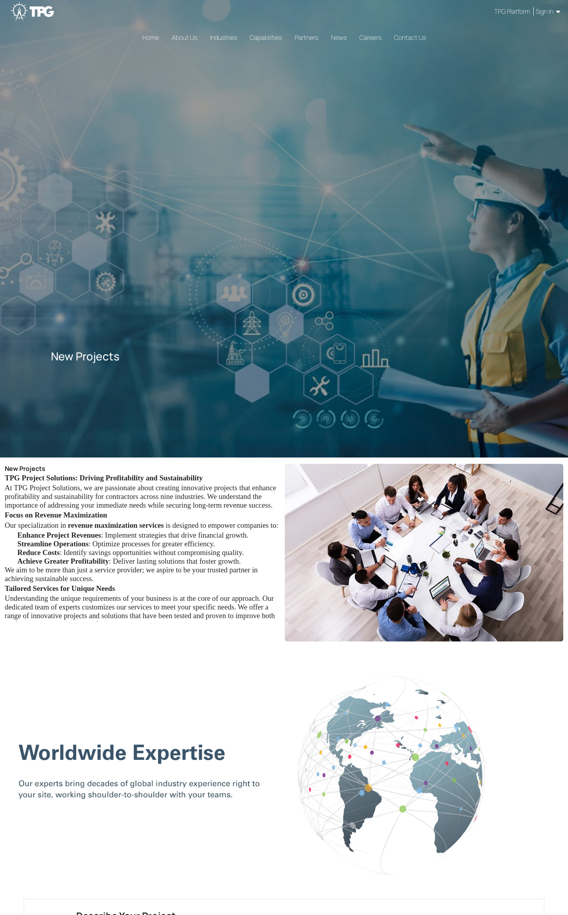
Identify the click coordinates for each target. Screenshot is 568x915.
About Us (184, 37)
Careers (370, 37)
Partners (306, 37)
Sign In (548, 11)
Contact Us (410, 37)
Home (150, 37)
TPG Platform (512, 11)
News (339, 37)
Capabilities (266, 37)
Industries (223, 37)
